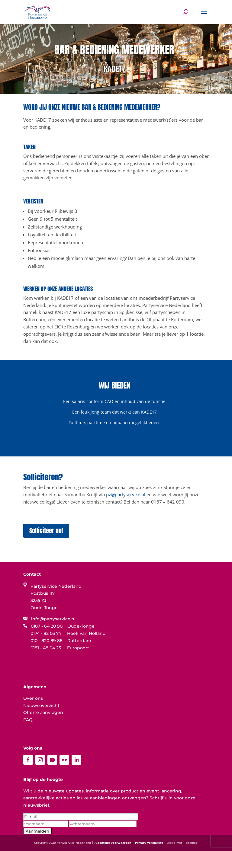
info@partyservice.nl (49, 619)
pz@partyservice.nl (125, 494)
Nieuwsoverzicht (41, 705)
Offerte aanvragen (43, 712)
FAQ (28, 719)
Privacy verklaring (149, 842)
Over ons (33, 698)
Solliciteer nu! (46, 530)
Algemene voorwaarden (113, 842)
